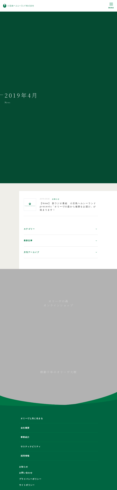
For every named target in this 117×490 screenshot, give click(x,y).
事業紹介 (25, 437)
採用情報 (25, 455)
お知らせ (55, 200)
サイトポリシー (27, 485)
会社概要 (25, 427)
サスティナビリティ (31, 446)
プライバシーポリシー (30, 478)
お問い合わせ (25, 472)
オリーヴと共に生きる (32, 418)
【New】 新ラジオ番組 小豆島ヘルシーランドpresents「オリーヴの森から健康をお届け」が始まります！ (68, 207)
